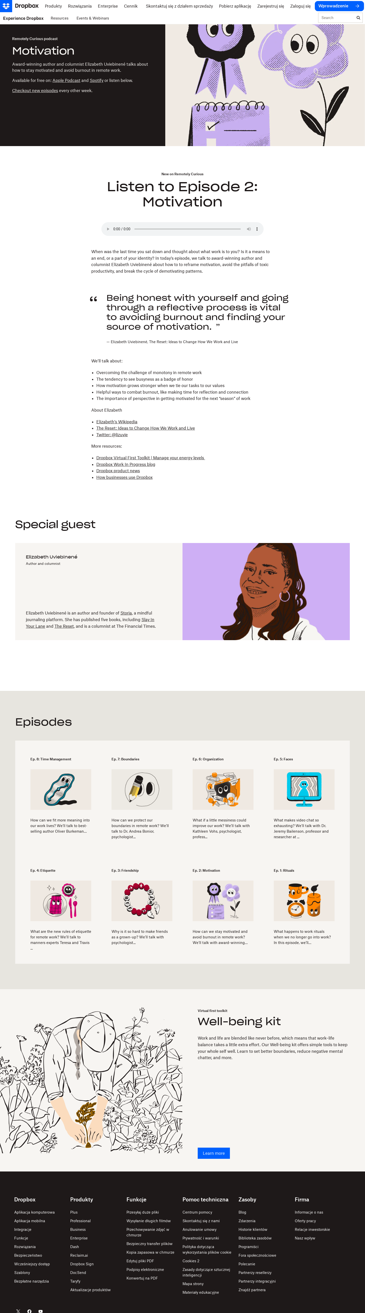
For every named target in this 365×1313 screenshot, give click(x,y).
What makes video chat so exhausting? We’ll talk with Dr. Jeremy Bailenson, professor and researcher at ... (301, 828)
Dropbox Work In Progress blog (125, 464)
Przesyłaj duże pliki (142, 1212)
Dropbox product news (118, 470)
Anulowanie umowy (199, 1229)
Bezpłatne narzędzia (31, 1281)
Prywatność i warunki (200, 1238)
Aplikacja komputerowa (34, 1212)
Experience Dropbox (23, 18)
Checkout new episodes (35, 90)
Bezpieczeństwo (28, 1255)
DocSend (78, 1272)
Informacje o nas (309, 1212)
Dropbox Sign (82, 1264)
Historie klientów (253, 1229)
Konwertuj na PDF (142, 1278)
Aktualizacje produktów (90, 1290)
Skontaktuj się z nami (201, 1221)
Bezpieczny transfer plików (149, 1243)
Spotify (96, 80)
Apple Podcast (66, 80)
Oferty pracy (305, 1221)
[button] (190, 318)
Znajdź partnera (252, 1290)
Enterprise (79, 1238)
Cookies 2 (190, 1261)
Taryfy (75, 1281)
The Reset (64, 626)
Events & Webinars (93, 18)
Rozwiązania (25, 1247)
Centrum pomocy (197, 1212)
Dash (74, 1247)
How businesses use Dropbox (124, 477)
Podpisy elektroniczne (145, 1269)
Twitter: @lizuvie (112, 434)
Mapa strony (193, 1284)
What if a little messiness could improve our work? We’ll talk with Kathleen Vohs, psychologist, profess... (221, 828)
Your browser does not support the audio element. (182, 229)
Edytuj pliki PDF (140, 1261)
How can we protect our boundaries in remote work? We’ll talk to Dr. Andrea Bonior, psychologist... (140, 828)
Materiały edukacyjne (200, 1292)
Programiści (249, 1247)
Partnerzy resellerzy (255, 1272)
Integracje (22, 1229)
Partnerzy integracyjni (257, 1281)
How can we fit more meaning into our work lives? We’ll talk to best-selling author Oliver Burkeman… (60, 825)
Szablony (22, 1272)
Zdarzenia (247, 1221)
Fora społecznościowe (257, 1255)
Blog (242, 1212)
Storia (126, 613)
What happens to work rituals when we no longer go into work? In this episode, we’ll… (302, 937)
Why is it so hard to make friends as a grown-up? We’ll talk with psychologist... (140, 937)
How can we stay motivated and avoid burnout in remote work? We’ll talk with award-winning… (220, 937)
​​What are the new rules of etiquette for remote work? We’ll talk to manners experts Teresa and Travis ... (60, 939)
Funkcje (21, 1238)
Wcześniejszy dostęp (32, 1264)
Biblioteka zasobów (255, 1238)
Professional (80, 1221)
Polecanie (247, 1264)
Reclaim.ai (79, 1255)
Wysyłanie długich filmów (148, 1221)
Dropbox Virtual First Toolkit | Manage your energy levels (150, 457)
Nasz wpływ (305, 1238)
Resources (59, 18)
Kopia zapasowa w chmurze (150, 1252)
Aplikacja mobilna (29, 1221)
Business (78, 1229)
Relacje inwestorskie (312, 1229)
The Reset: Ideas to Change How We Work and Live (145, 428)
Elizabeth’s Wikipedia (116, 421)
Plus (74, 1212)
